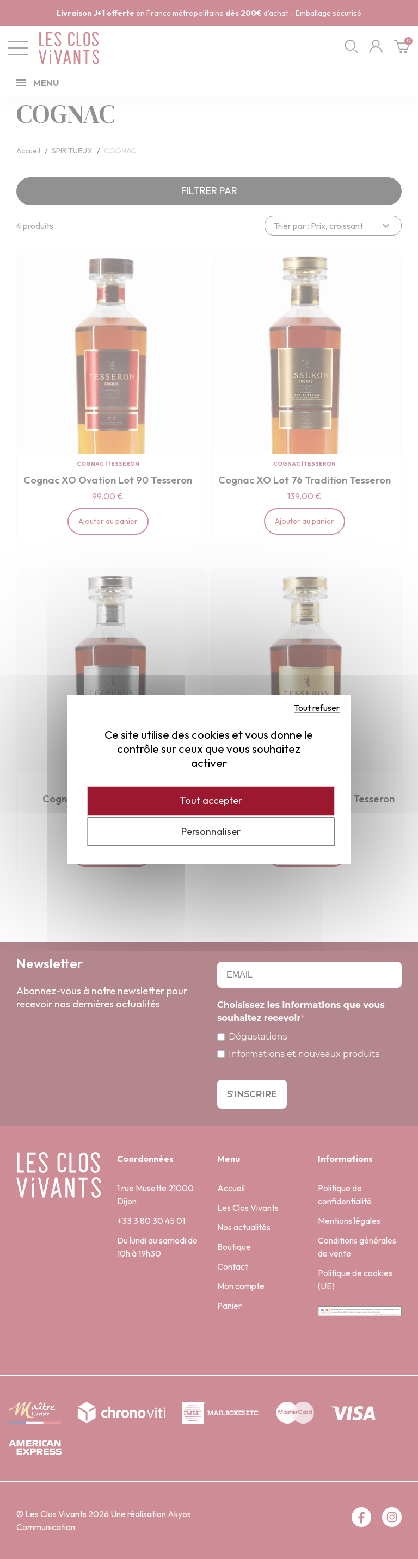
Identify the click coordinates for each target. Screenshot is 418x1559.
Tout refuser (317, 707)
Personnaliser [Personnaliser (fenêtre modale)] (211, 831)
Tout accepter (211, 800)
